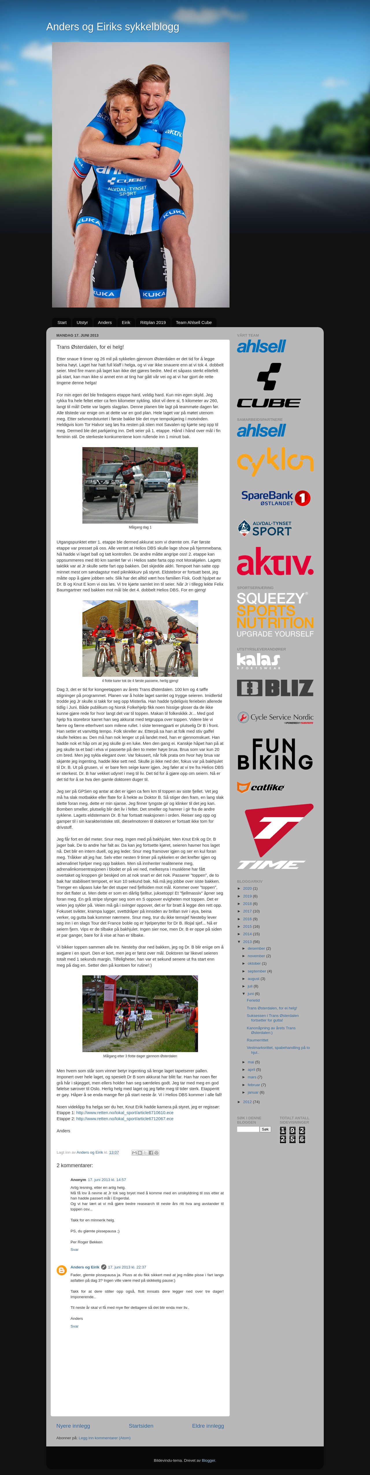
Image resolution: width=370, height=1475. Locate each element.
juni (251, 994)
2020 (248, 888)
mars (253, 1077)
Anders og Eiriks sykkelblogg (112, 27)
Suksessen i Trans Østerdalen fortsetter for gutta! (273, 1017)
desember (257, 948)
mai (251, 1062)
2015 (248, 926)
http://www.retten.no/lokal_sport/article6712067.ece (125, 1118)
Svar (75, 1249)
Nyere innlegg (73, 1426)
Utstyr (82, 322)
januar (254, 1092)
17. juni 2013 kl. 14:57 (107, 1180)
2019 (248, 896)
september (257, 971)
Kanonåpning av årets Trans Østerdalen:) (271, 1030)
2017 (248, 911)
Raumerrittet (257, 1040)
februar (254, 1085)
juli (251, 986)
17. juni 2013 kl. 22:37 (127, 1267)
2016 (248, 919)
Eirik (126, 322)
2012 (248, 1102)
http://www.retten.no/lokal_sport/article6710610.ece (125, 1112)
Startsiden (141, 1426)
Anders (105, 322)
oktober (255, 963)
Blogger (208, 1460)
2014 (248, 934)
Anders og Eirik (85, 1267)
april (252, 1069)
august (254, 979)
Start (62, 322)
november (257, 956)
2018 (248, 904)
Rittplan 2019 (153, 322)
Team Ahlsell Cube (194, 322)
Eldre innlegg (208, 1426)
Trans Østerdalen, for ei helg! (272, 1008)
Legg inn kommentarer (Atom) (104, 1438)
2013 (248, 942)
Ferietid (253, 1000)
